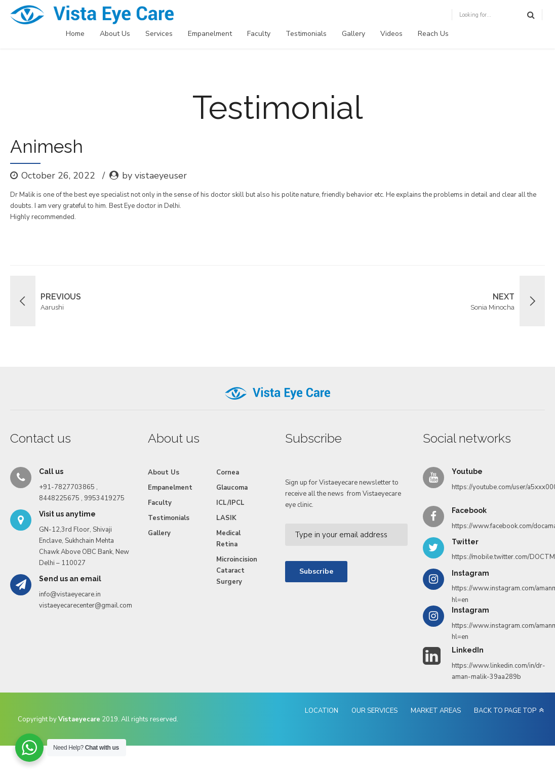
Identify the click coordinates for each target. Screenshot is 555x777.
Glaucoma (232, 487)
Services (159, 33)
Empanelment (210, 33)
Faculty (258, 33)
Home (75, 33)
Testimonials (306, 33)
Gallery (353, 33)
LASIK (226, 518)
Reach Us (433, 33)
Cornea (227, 472)
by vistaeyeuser (154, 175)
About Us (115, 33)
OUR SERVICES (374, 710)
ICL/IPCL (230, 502)
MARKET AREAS (436, 710)
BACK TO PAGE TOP (505, 710)
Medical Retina (228, 539)
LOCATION (321, 710)
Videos (391, 33)
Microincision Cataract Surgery (236, 570)
